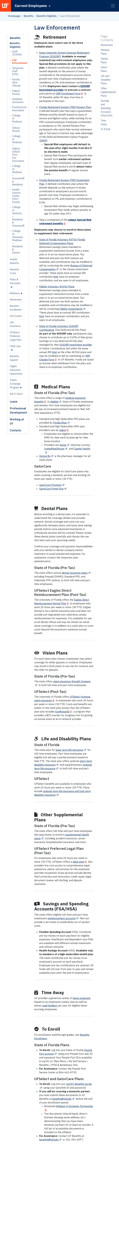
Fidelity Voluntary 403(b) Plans (56, 286)
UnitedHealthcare (54, 448)
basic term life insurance (69, 749)
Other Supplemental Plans (108, 92)
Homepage (14, 15)
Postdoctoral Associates (16, 109)
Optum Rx (44, 456)
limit (55, 276)
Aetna (63, 444)
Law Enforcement (16, 61)
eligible (54, 401)
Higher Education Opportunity (16, 370)
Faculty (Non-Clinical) (16, 82)
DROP (43, 140)
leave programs (81, 998)
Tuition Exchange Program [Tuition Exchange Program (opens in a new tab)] (15, 383)
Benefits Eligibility (47, 15)
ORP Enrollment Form (68, 93)
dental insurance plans (75, 572)
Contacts (15, 430)
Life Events (16, 316)
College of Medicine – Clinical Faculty (16, 123)
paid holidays (49, 1005)
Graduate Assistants (16, 100)
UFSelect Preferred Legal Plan (15, 336)
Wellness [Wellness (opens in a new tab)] (15, 293)
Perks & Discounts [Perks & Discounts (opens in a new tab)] (15, 281)
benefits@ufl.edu (61, 1098)
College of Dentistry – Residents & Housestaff (16, 216)
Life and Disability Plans (106, 79)
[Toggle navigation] (112, 6)
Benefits (28, 15)
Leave (13, 401)
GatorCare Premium (50, 485)
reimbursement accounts (61, 918)
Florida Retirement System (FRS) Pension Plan (65, 107)
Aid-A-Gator (16, 393)
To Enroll (105, 129)
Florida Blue (60, 422)
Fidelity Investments (71, 308)
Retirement (16, 299)
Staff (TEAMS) (16, 53)
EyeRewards (62, 711)
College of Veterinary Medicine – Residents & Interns (16, 241)
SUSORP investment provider (76, 344)
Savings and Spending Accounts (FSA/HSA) (106, 108)
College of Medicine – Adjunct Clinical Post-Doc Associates (16, 148)
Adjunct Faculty (16, 92)
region (62, 430)
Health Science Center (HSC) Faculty (16, 196)
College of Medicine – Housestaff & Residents (16, 175)
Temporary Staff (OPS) (16, 71)
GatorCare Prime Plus (51, 488)
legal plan (78, 861)
